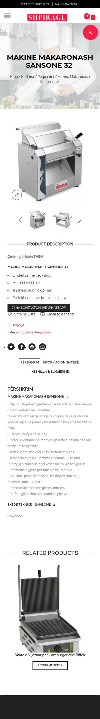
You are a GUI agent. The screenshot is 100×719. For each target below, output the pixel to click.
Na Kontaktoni (66, 4)
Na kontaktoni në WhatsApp (39, 307)
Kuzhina (27, 77)
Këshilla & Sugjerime (50, 371)
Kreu (14, 77)
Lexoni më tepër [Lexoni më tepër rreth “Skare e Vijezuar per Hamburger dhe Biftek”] (50, 665)
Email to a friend (60, 314)
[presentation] (20, 220)
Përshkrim (29, 362)
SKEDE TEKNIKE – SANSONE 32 (31, 504)
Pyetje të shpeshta (35, 4)
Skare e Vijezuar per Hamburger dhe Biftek (50, 655)
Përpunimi (46, 77)
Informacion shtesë (60, 362)
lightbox (17, 195)
